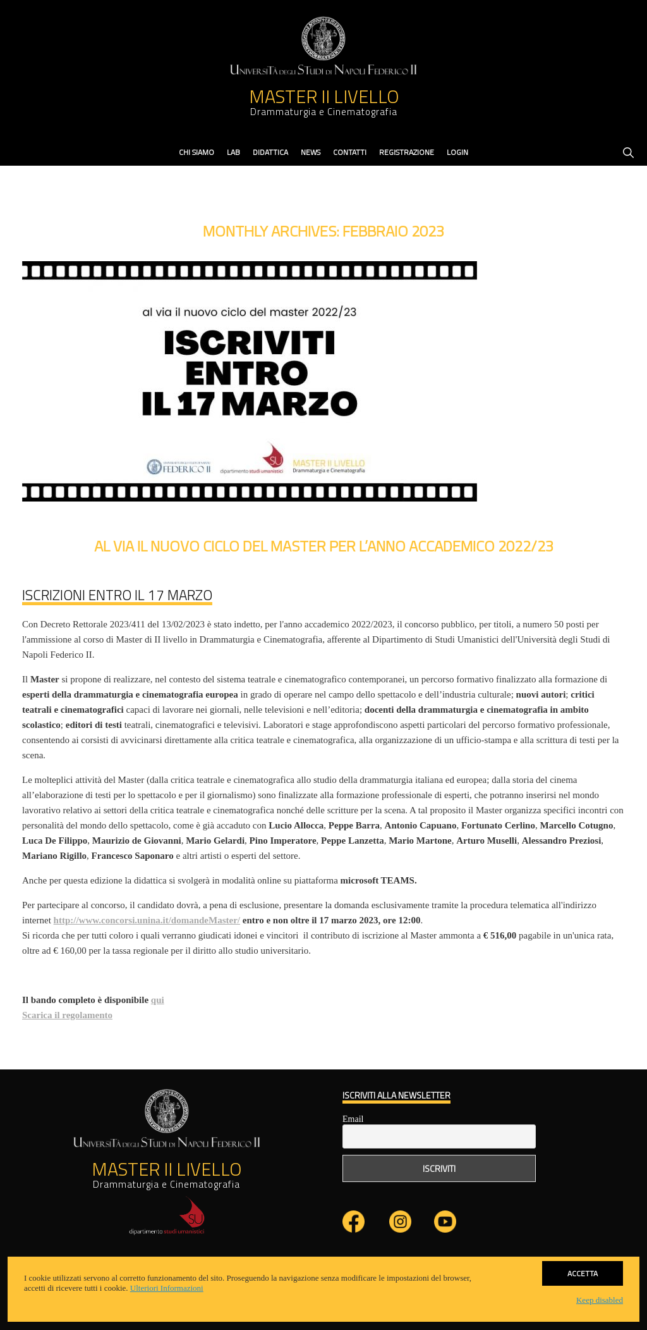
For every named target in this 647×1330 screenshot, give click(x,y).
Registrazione (406, 152)
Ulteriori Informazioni (166, 1288)
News (310, 152)
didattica (270, 152)
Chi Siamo (196, 152)
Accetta (582, 1273)
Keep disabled (599, 1300)
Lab (233, 152)
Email (352, 1119)
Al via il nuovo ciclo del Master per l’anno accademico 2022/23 (323, 545)
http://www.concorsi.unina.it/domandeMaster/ (147, 920)
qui (157, 1000)
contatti (349, 152)
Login (457, 152)
